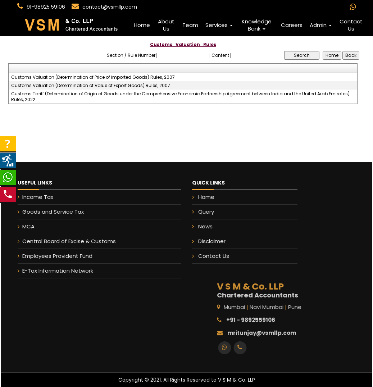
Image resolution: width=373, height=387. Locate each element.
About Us (166, 25)
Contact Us (351, 25)
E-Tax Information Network (53, 270)
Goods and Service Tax (48, 211)
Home (142, 25)
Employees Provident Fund (53, 256)
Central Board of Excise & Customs (65, 241)
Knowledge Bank (257, 25)
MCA (24, 226)
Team (190, 25)
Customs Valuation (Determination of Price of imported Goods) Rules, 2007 (93, 77)
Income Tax (33, 197)
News (206, 226)
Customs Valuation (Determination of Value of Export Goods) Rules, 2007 (90, 85)
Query (206, 212)
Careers (292, 25)
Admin (321, 25)
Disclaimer (212, 241)
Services (219, 25)
